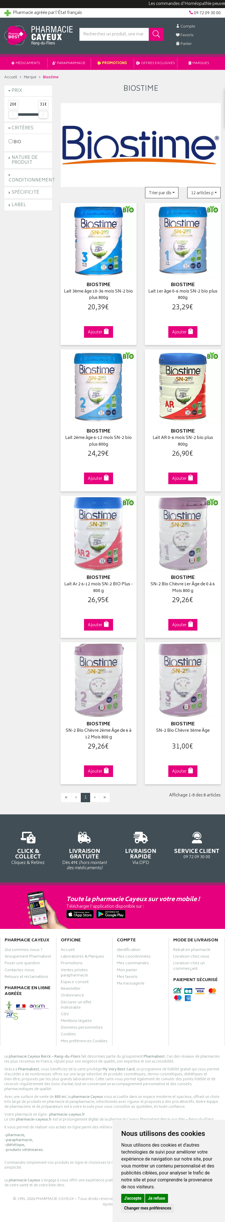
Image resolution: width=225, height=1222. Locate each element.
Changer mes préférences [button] (147, 1208)
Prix (17, 91)
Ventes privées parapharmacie (74, 973)
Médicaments (25, 63)
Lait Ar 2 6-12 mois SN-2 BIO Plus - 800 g (98, 587)
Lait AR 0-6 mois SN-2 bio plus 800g (183, 441)
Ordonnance (72, 996)
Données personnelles (82, 1028)
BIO (15, 142)
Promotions (112, 63)
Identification (128, 951)
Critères (22, 128)
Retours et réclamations (26, 977)
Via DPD (141, 847)
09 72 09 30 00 (197, 844)
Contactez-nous (19, 971)
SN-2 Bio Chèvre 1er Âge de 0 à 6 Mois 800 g (183, 587)
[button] (161, 192)
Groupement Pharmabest (28, 957)
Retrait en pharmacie (191, 951)
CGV (65, 1015)
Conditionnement (32, 180)
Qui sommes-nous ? (23, 951)
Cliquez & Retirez (28, 847)
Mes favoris (127, 977)
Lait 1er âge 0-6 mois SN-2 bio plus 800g (182, 295)
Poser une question (22, 964)
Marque (30, 78)
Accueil (10, 78)
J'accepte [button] (133, 1198)
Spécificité (25, 193)
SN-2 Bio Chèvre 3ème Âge (183, 731)
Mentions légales (76, 1022)
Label (19, 205)
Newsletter (71, 989)
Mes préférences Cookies (84, 1042)
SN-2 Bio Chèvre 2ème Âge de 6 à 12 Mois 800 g (98, 734)
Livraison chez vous (191, 957)
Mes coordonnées (134, 957)
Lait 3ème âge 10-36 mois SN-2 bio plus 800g (98, 295)
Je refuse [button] (156, 1198)
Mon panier (127, 971)
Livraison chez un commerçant (189, 966)
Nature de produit (25, 160)
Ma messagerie (130, 984)
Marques (199, 63)
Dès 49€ (84, 850)
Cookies (68, 1035)
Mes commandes (133, 964)
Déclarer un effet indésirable (76, 1005)
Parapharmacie (69, 63)
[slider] (13, 114)
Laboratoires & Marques (82, 957)
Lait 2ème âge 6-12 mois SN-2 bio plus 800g (98, 441)
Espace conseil (75, 983)
